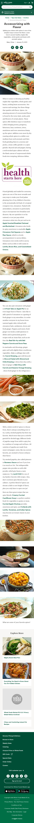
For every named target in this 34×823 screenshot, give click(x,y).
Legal (24, 812)
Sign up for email (17, 781)
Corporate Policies (17, 815)
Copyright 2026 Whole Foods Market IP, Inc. (17, 797)
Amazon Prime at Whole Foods (13, 750)
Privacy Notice (9, 802)
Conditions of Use (16, 805)
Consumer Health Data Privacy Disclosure (16, 808)
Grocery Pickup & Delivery (11, 736)
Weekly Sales (7, 743)
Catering (6, 747)
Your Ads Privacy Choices (21, 802)
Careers (5, 765)
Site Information (17, 812)
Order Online (7, 762)
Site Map (9, 812)
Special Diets (7, 758)
